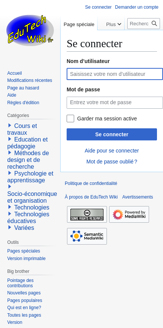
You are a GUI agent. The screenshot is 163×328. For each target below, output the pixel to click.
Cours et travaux (22, 129)
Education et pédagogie (27, 142)
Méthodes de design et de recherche (28, 160)
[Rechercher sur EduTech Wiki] (143, 23)
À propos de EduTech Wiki (91, 197)
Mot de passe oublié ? (111, 162)
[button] (9, 125)
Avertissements (137, 197)
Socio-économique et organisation (32, 197)
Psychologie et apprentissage (30, 176)
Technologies (31, 207)
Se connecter (111, 134)
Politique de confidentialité (91, 183)
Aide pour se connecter (112, 151)
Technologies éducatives (28, 217)
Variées (24, 228)
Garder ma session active (107, 118)
